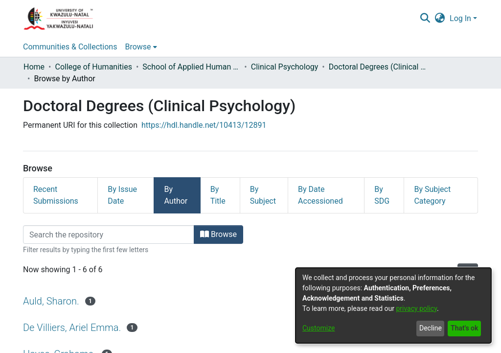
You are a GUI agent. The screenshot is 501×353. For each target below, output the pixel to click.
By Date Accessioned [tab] (320, 195)
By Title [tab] (218, 195)
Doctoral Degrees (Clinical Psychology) (378, 66)
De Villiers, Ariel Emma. (72, 327)
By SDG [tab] (381, 195)
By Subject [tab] (263, 195)
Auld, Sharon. (51, 301)
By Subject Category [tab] (432, 195)
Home (34, 66)
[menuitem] (440, 18)
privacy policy (416, 308)
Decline (430, 328)
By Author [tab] (175, 195)
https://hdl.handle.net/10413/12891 (203, 125)
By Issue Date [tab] (122, 195)
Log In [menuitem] (460, 18)
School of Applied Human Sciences (191, 66)
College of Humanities (93, 66)
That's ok (464, 328)
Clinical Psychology (285, 66)
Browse (218, 234)
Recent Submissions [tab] (55, 195)
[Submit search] (425, 18)
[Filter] (108, 234)
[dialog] (393, 305)
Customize (318, 328)
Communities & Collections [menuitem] (70, 46)
